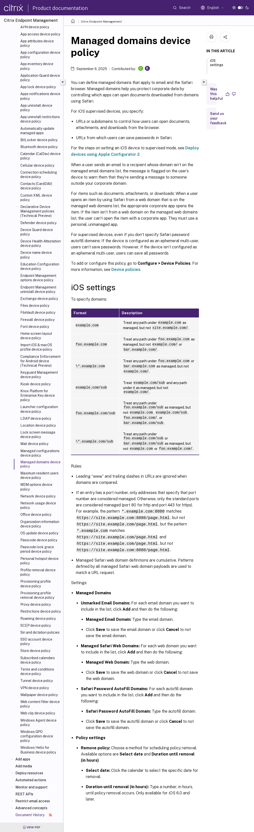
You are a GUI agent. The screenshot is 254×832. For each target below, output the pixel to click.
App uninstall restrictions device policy (40, 119)
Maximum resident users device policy (39, 475)
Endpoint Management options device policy (38, 278)
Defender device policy (38, 223)
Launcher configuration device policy (39, 409)
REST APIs (24, 794)
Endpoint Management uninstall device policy (38, 289)
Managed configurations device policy (40, 453)
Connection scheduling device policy (38, 174)
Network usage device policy (38, 505)
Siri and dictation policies (40, 632)
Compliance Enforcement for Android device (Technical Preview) (40, 361)
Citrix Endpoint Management (101, 21)
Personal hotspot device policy (39, 561)
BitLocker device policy (39, 140)
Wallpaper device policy (39, 695)
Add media (23, 766)
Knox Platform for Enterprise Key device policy (37, 395)
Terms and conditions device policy (37, 671)
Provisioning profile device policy (35, 583)
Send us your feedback (218, 118)
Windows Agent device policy (38, 722)
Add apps (22, 759)
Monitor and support (31, 787)
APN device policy (34, 27)
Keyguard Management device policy (39, 374)
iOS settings (216, 65)
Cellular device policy (37, 165)
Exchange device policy (39, 299)
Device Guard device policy (36, 232)
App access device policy (40, 34)
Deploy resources (29, 773)
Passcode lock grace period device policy (37, 549)
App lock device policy (38, 87)
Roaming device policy (38, 619)
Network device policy (38, 496)
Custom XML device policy (36, 197)
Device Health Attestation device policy (40, 243)
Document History (33, 815)
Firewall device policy (37, 320)
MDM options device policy (36, 487)
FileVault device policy (37, 312)
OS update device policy (39, 533)
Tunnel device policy (36, 681)
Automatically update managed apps (37, 131)
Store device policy (35, 651)
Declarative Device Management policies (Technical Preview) (37, 211)
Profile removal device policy (38, 572)
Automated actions (30, 780)
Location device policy (38, 425)
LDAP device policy (35, 418)
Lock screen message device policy (37, 434)
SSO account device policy (36, 641)
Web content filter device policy (40, 704)
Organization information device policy (39, 524)
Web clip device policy (37, 713)
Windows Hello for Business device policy (38, 750)
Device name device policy (36, 255)
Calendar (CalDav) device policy (40, 156)
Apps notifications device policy (40, 96)
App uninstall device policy (36, 108)
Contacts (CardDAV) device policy (36, 186)
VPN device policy (34, 688)
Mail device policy (34, 444)
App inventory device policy (36, 66)
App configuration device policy (40, 55)
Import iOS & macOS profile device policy (36, 347)
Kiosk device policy (35, 384)
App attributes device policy (37, 43)
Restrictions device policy (40, 611)
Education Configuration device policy (39, 266)
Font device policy (34, 327)
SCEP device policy (35, 625)
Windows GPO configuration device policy (36, 736)
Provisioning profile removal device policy (37, 595)
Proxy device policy (35, 604)
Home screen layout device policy (36, 336)
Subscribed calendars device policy (37, 660)
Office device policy (35, 515)
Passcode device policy (38, 540)
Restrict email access (32, 801)
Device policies (125, 269)
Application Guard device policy (40, 78)
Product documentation (60, 8)
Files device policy (34, 306)
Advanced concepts (31, 808)
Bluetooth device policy (39, 147)
